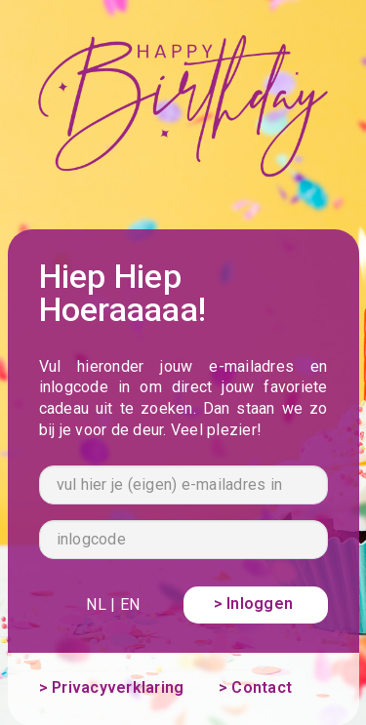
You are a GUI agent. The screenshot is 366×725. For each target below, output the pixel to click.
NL (96, 604)
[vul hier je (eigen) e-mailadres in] (183, 484)
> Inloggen (256, 603)
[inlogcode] (183, 539)
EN (130, 604)
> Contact (255, 687)
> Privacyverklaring (111, 687)
